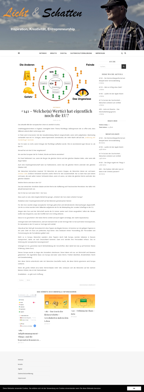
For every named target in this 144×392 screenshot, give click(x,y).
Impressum (100, 53)
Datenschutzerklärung (81, 53)
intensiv (43, 53)
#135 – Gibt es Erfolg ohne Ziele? (110, 87)
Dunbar (21, 280)
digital (63, 53)
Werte (28, 280)
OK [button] (134, 388)
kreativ (53, 53)
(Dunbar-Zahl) (22, 174)
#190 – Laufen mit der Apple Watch (111, 94)
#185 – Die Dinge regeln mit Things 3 (112, 163)
